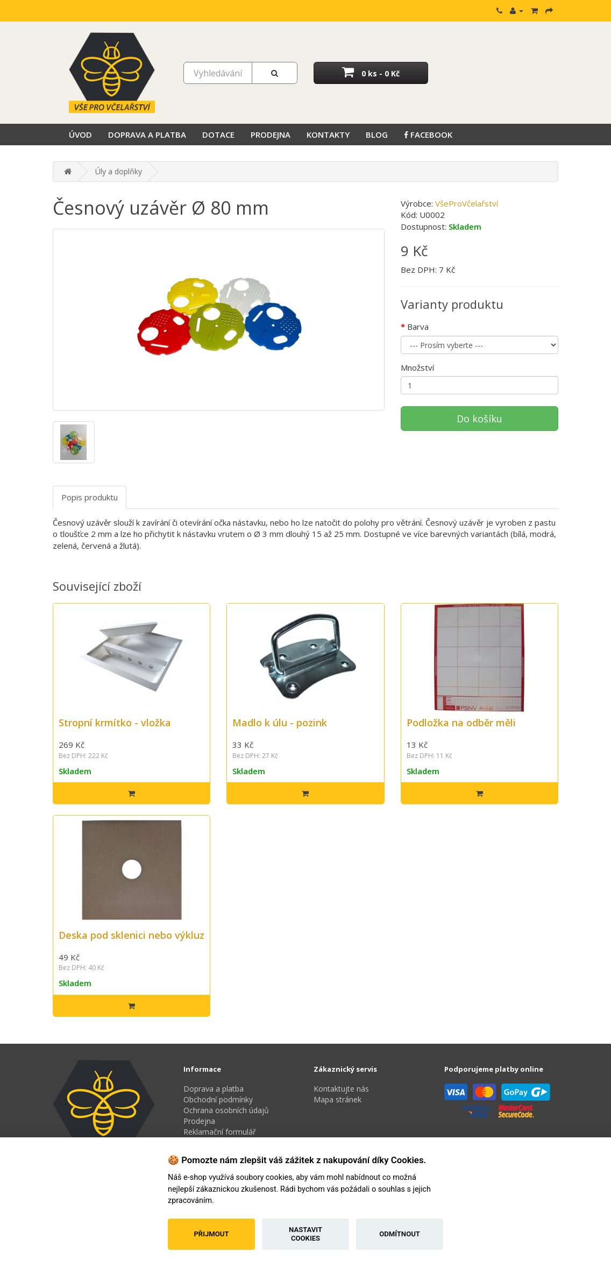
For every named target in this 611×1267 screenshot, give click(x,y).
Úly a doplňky (118, 171)
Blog (377, 134)
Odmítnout (399, 1234)
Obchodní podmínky (218, 1099)
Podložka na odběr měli (461, 722)
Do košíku (479, 418)
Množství (417, 367)
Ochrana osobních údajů (226, 1110)
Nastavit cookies (305, 1234)
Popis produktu (89, 497)
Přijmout (211, 1234)
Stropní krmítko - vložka (115, 722)
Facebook (428, 134)
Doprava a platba (147, 134)
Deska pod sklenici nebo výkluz (131, 935)
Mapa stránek (337, 1099)
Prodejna (270, 134)
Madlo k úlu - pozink (279, 722)
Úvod (80, 134)
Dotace (218, 134)
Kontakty (328, 134)
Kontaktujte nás (341, 1089)
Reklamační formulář (219, 1132)
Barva (418, 326)
